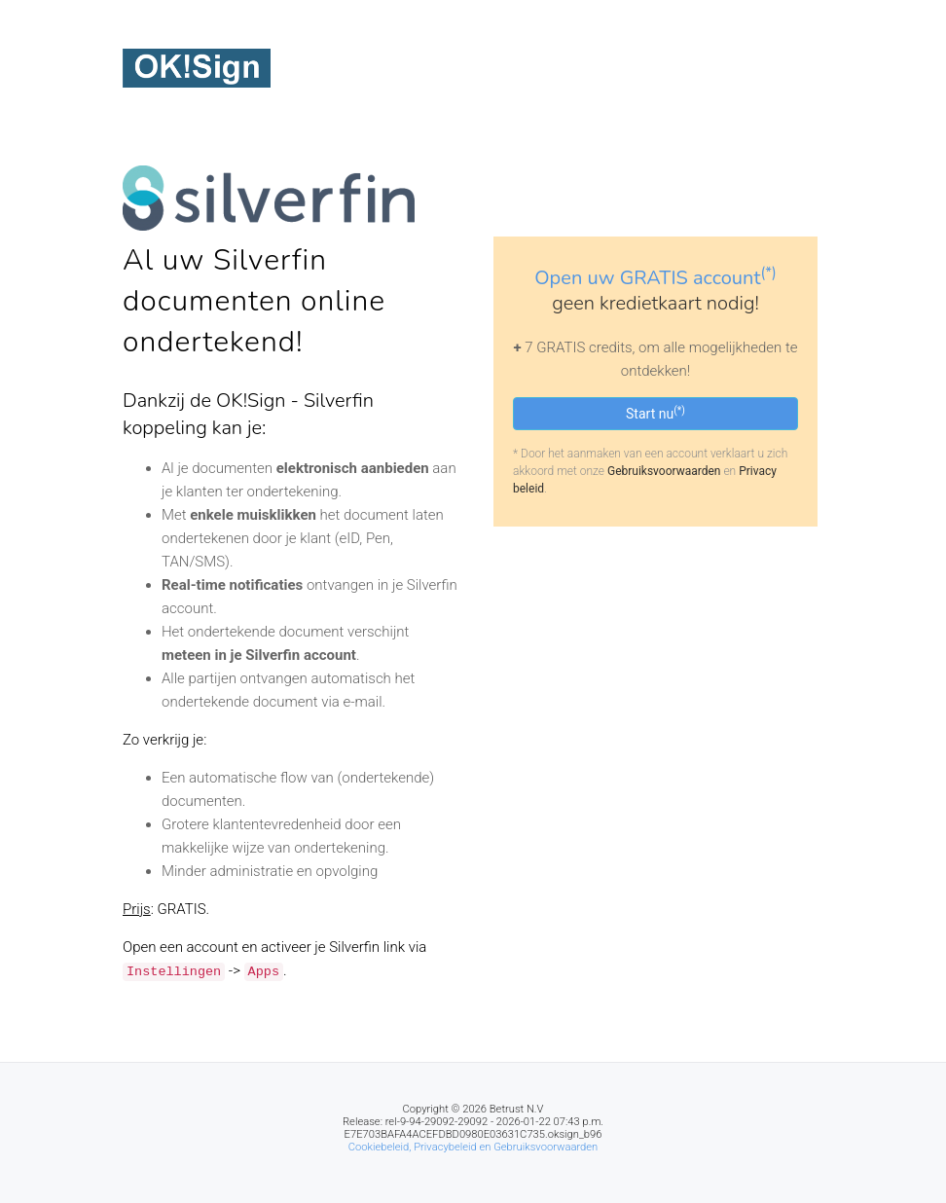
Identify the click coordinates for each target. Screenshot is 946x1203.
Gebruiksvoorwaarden (664, 471)
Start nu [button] (655, 412)
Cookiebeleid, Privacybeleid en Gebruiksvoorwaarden (473, 1147)
